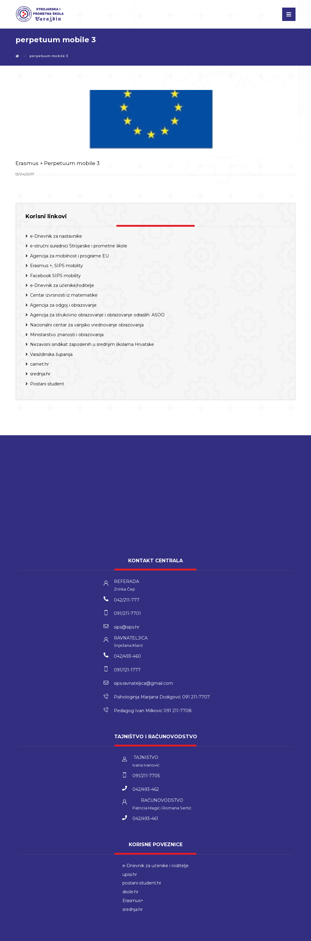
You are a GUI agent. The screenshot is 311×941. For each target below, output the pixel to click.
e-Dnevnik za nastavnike (56, 235)
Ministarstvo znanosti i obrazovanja (67, 333)
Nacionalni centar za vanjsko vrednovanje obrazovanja (87, 323)
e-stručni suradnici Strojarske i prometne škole (78, 245)
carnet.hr (39, 363)
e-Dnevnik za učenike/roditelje (62, 284)
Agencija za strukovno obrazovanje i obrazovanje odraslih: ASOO (97, 314)
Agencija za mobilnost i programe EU (69, 255)
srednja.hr (40, 373)
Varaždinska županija (51, 353)
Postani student (47, 383)
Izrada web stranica (165, 934)
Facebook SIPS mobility (55, 274)
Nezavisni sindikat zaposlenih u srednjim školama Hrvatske (92, 343)
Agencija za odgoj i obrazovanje (63, 304)
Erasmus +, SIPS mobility (56, 264)
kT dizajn (137, 934)
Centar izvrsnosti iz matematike (63, 294)
